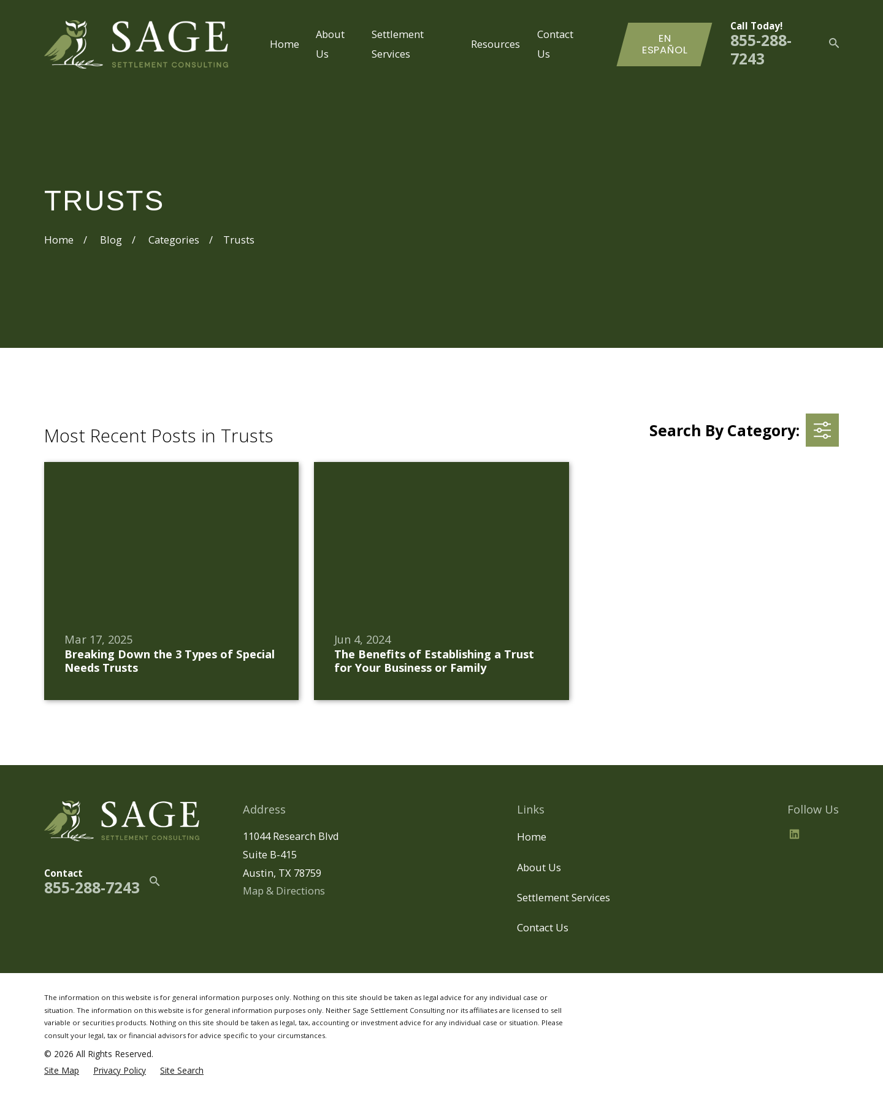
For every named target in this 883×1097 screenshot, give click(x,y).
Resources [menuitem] (495, 44)
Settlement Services (563, 897)
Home (531, 836)
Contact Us (542, 927)
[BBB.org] (824, 834)
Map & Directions (284, 890)
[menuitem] (61, 1070)
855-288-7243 (761, 49)
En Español (665, 44)
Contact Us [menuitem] (555, 44)
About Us (539, 867)
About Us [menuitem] (330, 44)
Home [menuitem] (284, 44)
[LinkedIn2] (794, 834)
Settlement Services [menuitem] (398, 44)
